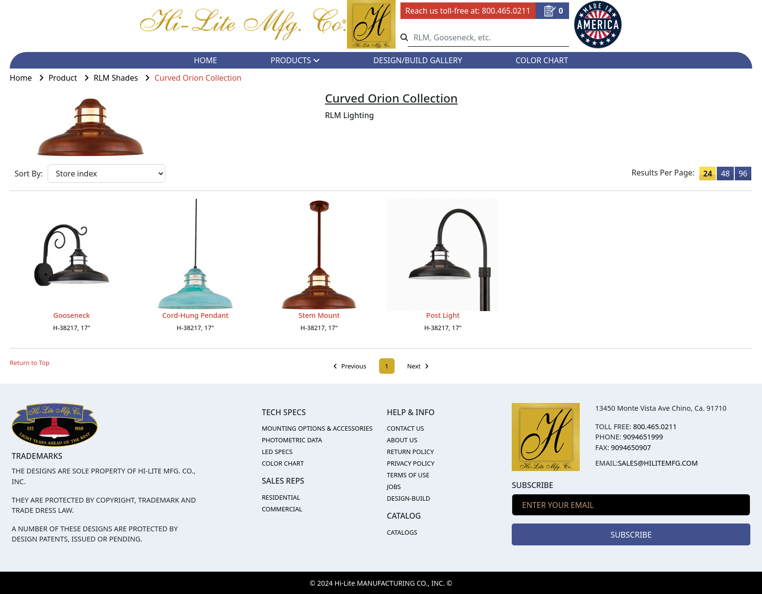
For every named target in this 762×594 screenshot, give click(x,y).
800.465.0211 (506, 10)
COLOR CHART (542, 60)
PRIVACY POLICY (410, 463)
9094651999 (643, 436)
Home (29, 77)
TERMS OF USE (408, 475)
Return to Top (30, 362)
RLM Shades (124, 77)
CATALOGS (402, 532)
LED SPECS (277, 451)
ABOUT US (402, 440)
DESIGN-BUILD (408, 498)
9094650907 (631, 447)
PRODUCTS (295, 60)
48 (725, 173)
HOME (205, 60)
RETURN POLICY (410, 451)
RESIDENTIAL (281, 497)
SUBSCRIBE (630, 534)
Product (71, 77)
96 (743, 173)
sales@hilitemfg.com (658, 463)
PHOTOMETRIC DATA (292, 440)
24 (707, 173)
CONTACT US (405, 428)
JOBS (394, 486)
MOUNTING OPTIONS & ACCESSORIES (317, 428)
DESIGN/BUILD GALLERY (417, 60)
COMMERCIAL (282, 509)
